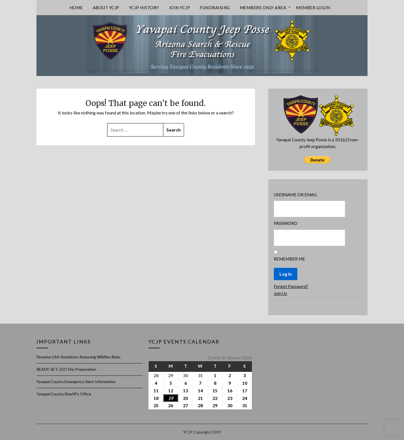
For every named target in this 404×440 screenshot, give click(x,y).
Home (76, 7)
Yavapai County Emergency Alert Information (76, 381)
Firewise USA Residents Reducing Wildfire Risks (78, 356)
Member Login (313, 7)
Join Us (280, 293)
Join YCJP (179, 7)
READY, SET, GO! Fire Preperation (66, 369)
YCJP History (144, 7)
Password (285, 223)
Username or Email (295, 194)
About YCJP (106, 7)
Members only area (263, 7)
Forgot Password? (291, 286)
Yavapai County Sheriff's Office (63, 393)
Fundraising (215, 7)
